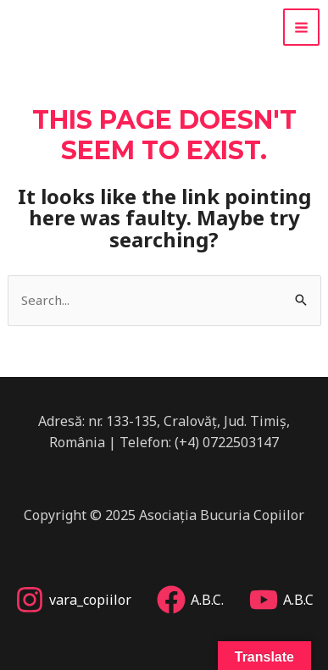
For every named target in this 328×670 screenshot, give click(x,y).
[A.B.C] (281, 599)
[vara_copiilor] (73, 599)
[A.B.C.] (190, 599)
